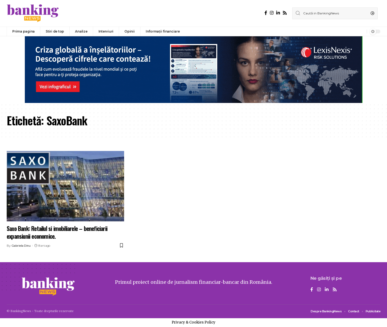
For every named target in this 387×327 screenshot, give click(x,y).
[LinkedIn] (278, 13)
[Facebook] (265, 13)
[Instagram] (271, 13)
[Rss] (284, 13)
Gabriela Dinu (21, 246)
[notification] (361, 31)
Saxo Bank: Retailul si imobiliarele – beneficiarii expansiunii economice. (57, 232)
